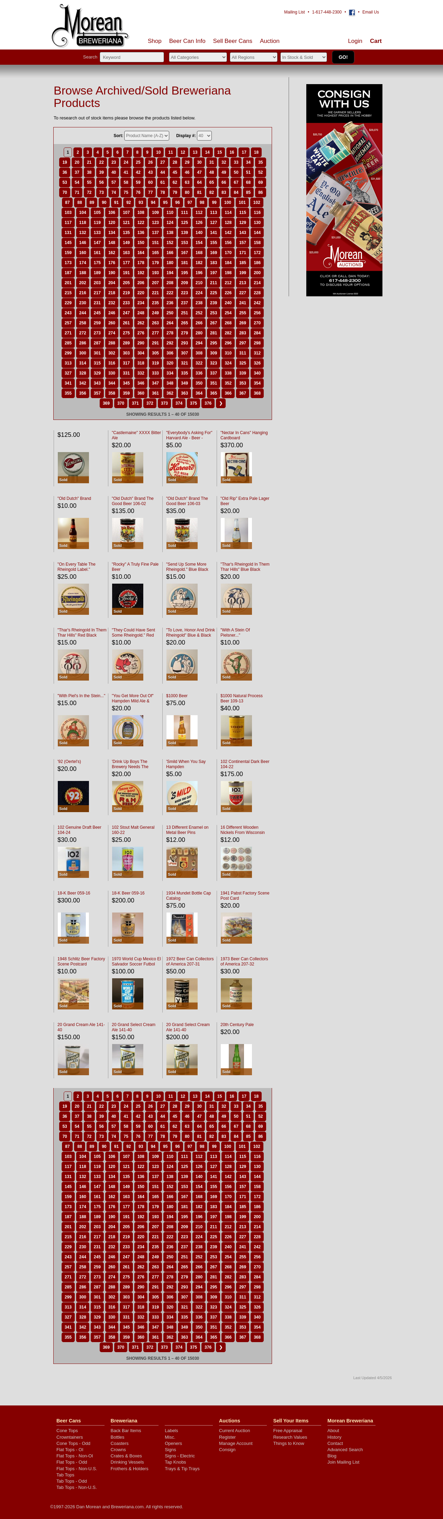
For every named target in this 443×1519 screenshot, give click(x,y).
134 (111, 232)
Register (227, 1437)
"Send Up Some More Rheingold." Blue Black (187, 567)
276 (140, 333)
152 (169, 242)
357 (97, 393)
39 (101, 172)
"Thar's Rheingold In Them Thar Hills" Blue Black (245, 567)
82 (211, 192)
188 (82, 272)
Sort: (118, 135)
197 (213, 272)
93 (140, 202)
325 (242, 363)
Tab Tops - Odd (71, 1481)
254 (228, 313)
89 (92, 202)
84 (236, 192)
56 (101, 182)
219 (126, 292)
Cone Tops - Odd (73, 1443)
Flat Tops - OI (69, 1449)
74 (113, 192)
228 (257, 292)
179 (155, 262)
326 (257, 363)
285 (68, 343)
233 (126, 302)
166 (169, 252)
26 (150, 162)
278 (169, 333)
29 (187, 162)
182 (199, 262)
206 (140, 282)
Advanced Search (345, 1449)
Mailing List (294, 12)
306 (169, 353)
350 (199, 383)
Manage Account (236, 1443)
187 (68, 272)
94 (153, 202)
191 (126, 272)
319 (155, 363)
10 (158, 152)
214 (257, 282)
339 (242, 373)
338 (228, 373)
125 (184, 222)
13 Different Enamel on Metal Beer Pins (187, 830)
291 (155, 343)
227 (242, 292)
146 (82, 242)
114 (228, 212)
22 (101, 162)
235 (155, 302)
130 (257, 222)
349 (184, 383)
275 (126, 333)
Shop (155, 41)
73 (101, 192)
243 (68, 313)
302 (111, 353)
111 (184, 212)
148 (111, 242)
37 (77, 172)
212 (228, 282)
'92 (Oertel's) (69, 761)
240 (228, 302)
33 (236, 162)
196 (199, 272)
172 (257, 252)
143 (242, 232)
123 (155, 222)
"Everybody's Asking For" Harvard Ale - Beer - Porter (189, 438)
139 (184, 232)
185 (242, 262)
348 (169, 383)
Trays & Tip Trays (182, 1468)
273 (97, 333)
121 (126, 222)
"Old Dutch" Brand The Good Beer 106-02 (133, 501)
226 (228, 292)
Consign (227, 1449)
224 (199, 292)
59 (138, 182)
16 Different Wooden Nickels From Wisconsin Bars (242, 832)
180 (169, 262)
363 (184, 393)
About (333, 1430)
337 (213, 373)
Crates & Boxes (126, 1455)
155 (213, 242)
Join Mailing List (343, 1462)
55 (89, 182)
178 (140, 262)
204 (111, 282)
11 (170, 152)
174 (82, 262)
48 (211, 172)
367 (242, 393)
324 (228, 363)
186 (257, 262)
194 (169, 272)
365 (213, 393)
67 (236, 182)
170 (228, 252)
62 (175, 182)
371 (135, 403)
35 (260, 162)
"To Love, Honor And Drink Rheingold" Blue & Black (190, 633)
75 (126, 192)
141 (213, 232)
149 (126, 242)
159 (68, 252)
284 (257, 333)
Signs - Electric (180, 1455)
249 (155, 313)
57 (113, 182)
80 (187, 192)
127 (213, 222)
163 (126, 252)
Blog (331, 1455)
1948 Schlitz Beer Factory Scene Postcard (81, 961)
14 (207, 152)
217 (97, 292)
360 (140, 393)
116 (257, 212)
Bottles (118, 1437)
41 (126, 172)
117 (68, 222)
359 (126, 393)
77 (150, 192)
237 (184, 302)
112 (199, 212)
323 (213, 363)
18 (256, 152)
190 (111, 272)
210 (199, 282)
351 (213, 383)
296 (228, 343)
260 (111, 323)
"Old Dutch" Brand (74, 498)
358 (111, 393)
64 (199, 182)
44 (162, 172)
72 (89, 192)
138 (169, 232)
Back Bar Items (126, 1430)
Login (355, 41)
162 (111, 252)
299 (68, 353)
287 (97, 343)
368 (257, 393)
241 (242, 302)
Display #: (186, 135)
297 (242, 343)
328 (82, 373)
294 (199, 343)
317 (126, 363)
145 (68, 242)
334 (169, 373)
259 (97, 323)
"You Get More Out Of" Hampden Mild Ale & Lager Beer (133, 701)
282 (228, 333)
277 (155, 333)
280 (199, 333)
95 (165, 202)
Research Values (290, 1437)
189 (97, 272)
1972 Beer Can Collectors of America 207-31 (190, 961)
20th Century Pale (237, 1024)
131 (68, 232)
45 (175, 172)
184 (228, 262)
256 (257, 313)
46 (187, 172)
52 (260, 172)
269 (242, 323)
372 (149, 403)
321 (184, 363)
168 (199, 252)
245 (97, 313)
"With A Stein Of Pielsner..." (235, 633)
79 (175, 192)
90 (104, 202)
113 (213, 212)
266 (199, 323)
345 (126, 383)
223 (184, 292)
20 (77, 162)
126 (199, 222)
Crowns (118, 1449)
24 (126, 162)
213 (242, 282)
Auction (270, 41)
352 (228, 383)
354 (257, 383)
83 (224, 192)
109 (155, 212)
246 (111, 313)
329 (97, 373)
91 (116, 202)
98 (202, 202)
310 (228, 353)
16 (231, 152)
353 (242, 383)
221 (155, 292)
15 (219, 152)
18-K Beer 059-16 (73, 893)
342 (82, 383)
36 (64, 172)
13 (195, 152)
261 (126, 323)
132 (82, 232)
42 (138, 172)
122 (140, 222)
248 (140, 313)
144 (257, 232)
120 (111, 222)
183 (213, 262)
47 (199, 172)
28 (175, 162)
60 (150, 182)
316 (111, 363)
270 (257, 323)
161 (97, 252)
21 (89, 162)
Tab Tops (65, 1474)
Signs (170, 1449)
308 (199, 353)
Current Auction (234, 1430)
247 (126, 313)
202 (82, 282)
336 (199, 373)
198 (228, 272)
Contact (335, 1443)
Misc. (170, 1437)
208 (169, 282)
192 (140, 272)
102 (256, 202)
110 (169, 212)
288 (111, 343)
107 (126, 212)
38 (89, 172)
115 (242, 212)
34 (248, 162)
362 (169, 393)
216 (82, 292)
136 (140, 232)
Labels (171, 1430)
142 (228, 232)
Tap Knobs (175, 1462)
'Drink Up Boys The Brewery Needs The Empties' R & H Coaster (133, 766)
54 (77, 182)
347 (155, 383)
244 (82, 313)
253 (213, 313)
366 (228, 393)
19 (64, 162)
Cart (376, 41)
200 (257, 272)
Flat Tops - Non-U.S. (76, 1468)
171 (242, 252)
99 (214, 202)
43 (150, 172)
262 (140, 323)
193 (155, 272)
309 (213, 353)
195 (184, 272)
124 (169, 222)
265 (184, 323)
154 (199, 242)
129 (242, 222)
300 (82, 353)
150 (140, 242)
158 (257, 242)
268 (228, 323)
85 (248, 192)
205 (126, 282)
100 (227, 202)
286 (82, 343)
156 (228, 242)
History (334, 1437)
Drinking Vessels (127, 1462)
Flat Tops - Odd (71, 1462)
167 (184, 252)
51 (248, 172)
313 (68, 363)
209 (184, 282)
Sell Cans (232, 41)
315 (97, 363)
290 (140, 343)
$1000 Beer (177, 695)
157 (242, 242)
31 (211, 162)
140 (199, 232)
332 (140, 373)
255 (242, 313)
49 (224, 172)
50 (236, 172)
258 (82, 323)
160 (82, 252)
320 (169, 363)
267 (213, 323)
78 (162, 192)
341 (68, 383)
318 (140, 363)
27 (162, 162)
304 (140, 353)
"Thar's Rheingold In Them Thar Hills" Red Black (82, 633)
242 (257, 302)
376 (208, 403)
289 (126, 343)
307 (184, 353)
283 (242, 333)
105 (97, 212)
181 (184, 262)
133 (97, 232)
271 (68, 333)
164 (140, 252)
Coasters (120, 1443)
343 (97, 383)
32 (224, 162)
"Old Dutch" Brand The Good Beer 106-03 (187, 501)
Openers (173, 1443)
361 (155, 393)
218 (111, 292)
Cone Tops (67, 1430)
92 (128, 202)
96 (177, 202)
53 (64, 182)
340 (257, 373)
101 (242, 202)
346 (140, 383)
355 (68, 393)
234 (140, 302)
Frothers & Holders (129, 1468)
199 (242, 272)
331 (126, 373)
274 (111, 333)
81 (199, 192)
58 (126, 182)
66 (224, 182)
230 (82, 302)
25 (138, 162)
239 (213, 302)
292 (169, 343)
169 (213, 252)
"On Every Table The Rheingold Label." (76, 567)
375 (193, 403)
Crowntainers (69, 1437)
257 (68, 323)
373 (164, 403)
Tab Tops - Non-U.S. (76, 1487)
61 (162, 182)
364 (199, 393)
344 (111, 383)
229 (68, 302)
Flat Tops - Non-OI (74, 1455)
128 (228, 222)
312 (257, 353)
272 (82, 333)
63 (187, 182)
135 (126, 232)
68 (248, 182)
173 (68, 262)
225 (213, 292)
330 (111, 373)
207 (155, 282)
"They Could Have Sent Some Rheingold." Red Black (133, 635)
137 (155, 232)
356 (82, 393)
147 (97, 242)
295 (213, 343)
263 (155, 323)
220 (140, 292)
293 (184, 343)
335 (184, 373)
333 (155, 373)
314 (82, 363)
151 (155, 242)
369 (106, 403)
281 (213, 333)
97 (190, 202)
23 (113, 162)
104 (82, 212)
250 (169, 313)
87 (67, 202)
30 (199, 162)
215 (68, 292)
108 (140, 212)
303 (126, 353)
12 (183, 152)
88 (79, 202)
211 (213, 282)
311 (242, 353)
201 (68, 282)
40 (113, 172)
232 (111, 302)
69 (260, 182)
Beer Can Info (187, 41)
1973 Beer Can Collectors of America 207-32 (244, 961)
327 (68, 373)
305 (155, 353)
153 (184, 242)
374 (178, 403)
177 (126, 262)
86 (260, 192)
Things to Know (288, 1443)
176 (111, 262)
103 (68, 212)
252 (199, 313)
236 (169, 302)
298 (257, 343)
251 (184, 313)
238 (199, 302)
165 (155, 252)
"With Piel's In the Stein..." (81, 695)
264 (169, 323)
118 (82, 222)
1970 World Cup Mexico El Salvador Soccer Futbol (136, 961)
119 (97, 222)
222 (169, 292)
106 (111, 212)
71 (77, 192)
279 (184, 333)
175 (97, 262)
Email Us (370, 12)
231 (97, 302)
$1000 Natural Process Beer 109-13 (241, 698)
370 (120, 403)
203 (97, 282)
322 (199, 363)
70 (64, 192)
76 (138, 192)
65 (211, 182)
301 (97, 353)
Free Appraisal (287, 1430)
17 (244, 152)
